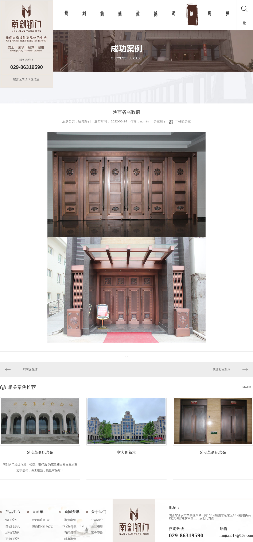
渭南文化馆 (30, 369)
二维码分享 (183, 121)
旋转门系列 (120, 9)
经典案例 (192, 9)
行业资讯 (70, 526)
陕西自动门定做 (42, 526)
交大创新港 (126, 452)
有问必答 (70, 532)
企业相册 (97, 526)
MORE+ (247, 386)
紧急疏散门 (156, 9)
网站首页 (66, 9)
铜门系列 (84, 9)
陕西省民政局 (221, 369)
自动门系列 (102, 9)
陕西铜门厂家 (41, 520)
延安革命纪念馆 (40, 452)
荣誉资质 (97, 532)
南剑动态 (209, 9)
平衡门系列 (138, 9)
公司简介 (227, 9)
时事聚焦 (70, 539)
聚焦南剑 (70, 520)
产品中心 (174, 9)
